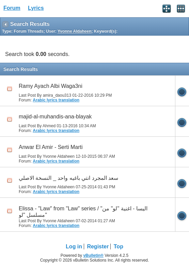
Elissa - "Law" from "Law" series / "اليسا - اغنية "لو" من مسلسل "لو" (83, 212)
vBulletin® (93, 255)
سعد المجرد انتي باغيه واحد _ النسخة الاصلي (68, 178)
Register (98, 246)
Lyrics (36, 8)
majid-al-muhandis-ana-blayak (55, 116)
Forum (11, 8)
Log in (74, 246)
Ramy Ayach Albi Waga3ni (50, 86)
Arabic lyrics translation (56, 100)
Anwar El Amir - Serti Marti (51, 147)
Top (118, 246)
